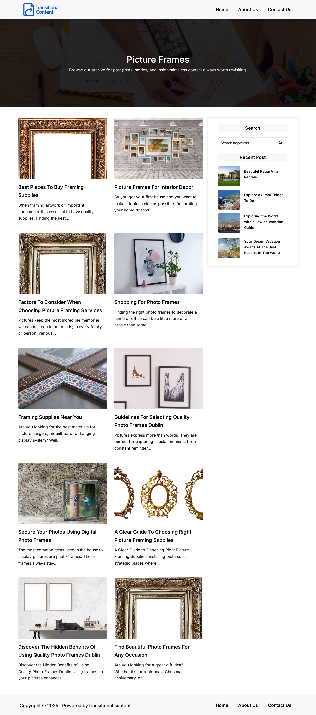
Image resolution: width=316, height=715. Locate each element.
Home (222, 9)
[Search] (246, 142)
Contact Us (279, 9)
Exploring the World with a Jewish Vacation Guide (263, 222)
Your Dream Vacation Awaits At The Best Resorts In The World (262, 247)
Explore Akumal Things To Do (264, 198)
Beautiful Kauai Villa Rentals (261, 174)
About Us (248, 9)
